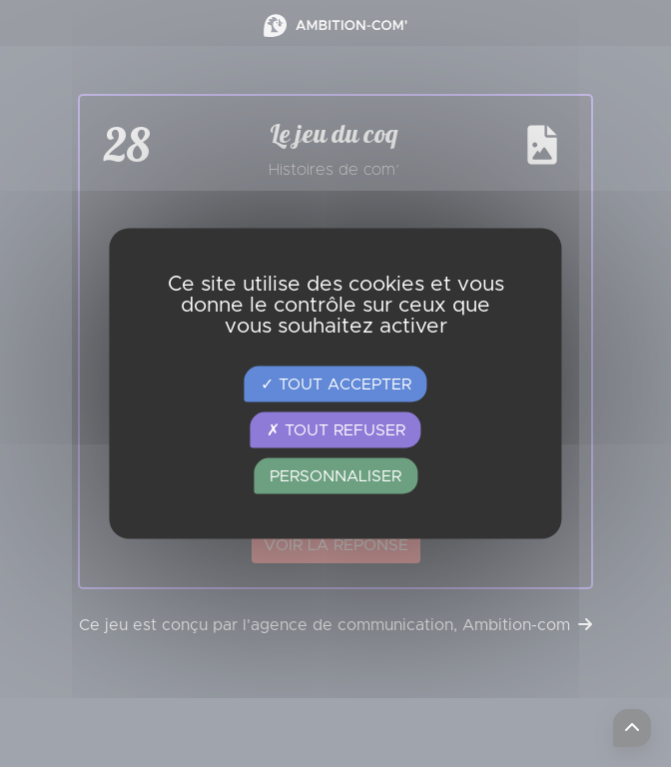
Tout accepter (336, 384)
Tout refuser (336, 430)
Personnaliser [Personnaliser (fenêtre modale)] (335, 476)
